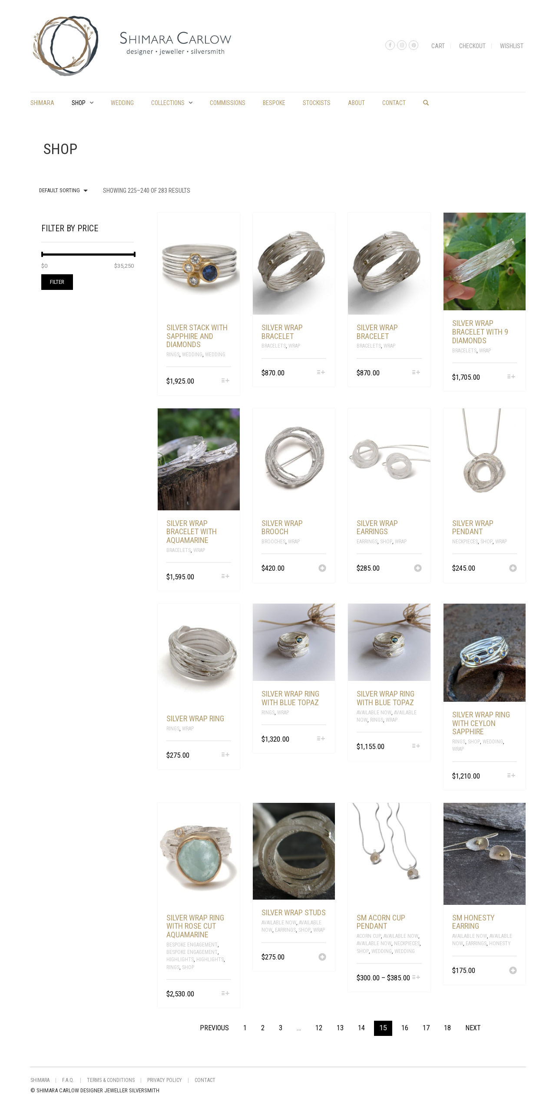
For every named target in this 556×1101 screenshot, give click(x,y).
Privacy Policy (164, 1080)
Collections (168, 102)
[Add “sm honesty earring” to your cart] (513, 971)
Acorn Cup (369, 936)
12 (318, 1028)
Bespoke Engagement (192, 945)
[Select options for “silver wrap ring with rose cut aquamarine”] (225, 994)
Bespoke (274, 102)
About (356, 102)
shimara (42, 102)
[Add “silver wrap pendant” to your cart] (513, 569)
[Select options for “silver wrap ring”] (225, 755)
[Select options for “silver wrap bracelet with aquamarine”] (225, 577)
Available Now (374, 713)
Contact (394, 102)
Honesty (500, 943)
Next (473, 1028)
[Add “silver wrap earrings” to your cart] (418, 569)
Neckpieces (465, 542)
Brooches (273, 542)
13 (340, 1028)
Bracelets (273, 346)
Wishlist (511, 46)
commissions (227, 102)
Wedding (122, 102)
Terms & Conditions (111, 1080)
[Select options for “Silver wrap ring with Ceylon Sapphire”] (511, 776)
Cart (438, 46)
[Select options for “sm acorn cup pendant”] (415, 978)
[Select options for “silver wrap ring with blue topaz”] (320, 739)
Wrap (294, 346)
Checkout (472, 46)
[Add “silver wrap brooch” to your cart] (322, 569)
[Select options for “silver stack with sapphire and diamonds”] (225, 381)
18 (447, 1028)
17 (426, 1028)
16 (404, 1028)
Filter (57, 282)
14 (361, 1028)
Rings (172, 355)
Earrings (367, 542)
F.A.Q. (68, 1080)
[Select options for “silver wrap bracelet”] (320, 373)
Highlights (180, 959)
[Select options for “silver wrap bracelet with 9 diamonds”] (511, 377)
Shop (79, 102)
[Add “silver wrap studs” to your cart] (322, 958)
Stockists (317, 102)
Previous (214, 1028)
